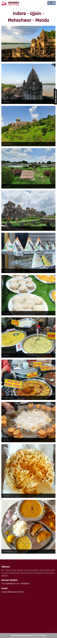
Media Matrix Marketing (38, 635)
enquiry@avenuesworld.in (12, 592)
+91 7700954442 (8, 583)
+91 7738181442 (22, 583)
